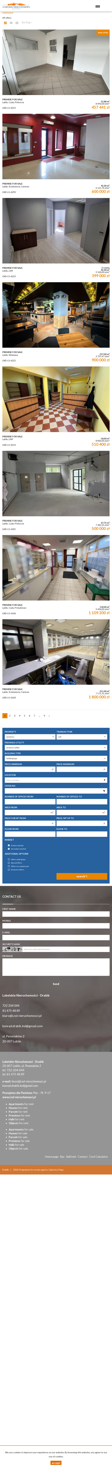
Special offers (15, 863)
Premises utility (14, 742)
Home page (52, 1156)
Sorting (27, 22)
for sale (21, 1129)
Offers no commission (18, 866)
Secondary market (17, 849)
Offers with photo (16, 859)
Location (10, 775)
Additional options (16, 854)
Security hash (11, 944)
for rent (21, 1104)
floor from (12, 829)
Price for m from (15, 818)
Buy (62, 1156)
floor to (61, 829)
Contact (83, 1156)
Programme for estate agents (34, 1169)
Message (7, 956)
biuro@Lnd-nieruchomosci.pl (22, 1015)
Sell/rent (71, 1156)
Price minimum (13, 764)
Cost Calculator (98, 1156)
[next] (49, 715)
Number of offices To (69, 796)
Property (10, 732)
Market (9, 840)
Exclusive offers (16, 870)
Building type (13, 753)
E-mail (6, 932)
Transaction (64, 732)
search (81, 876)
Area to (61, 807)
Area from (11, 807)
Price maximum (65, 764)
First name (9, 909)
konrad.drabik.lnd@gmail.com (22, 1026)
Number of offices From (19, 796)
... (39, 715)
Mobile (6, 920)
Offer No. (10, 786)
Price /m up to (65, 818)
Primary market (15, 845)
